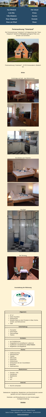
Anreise (23, 402)
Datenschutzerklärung (23, 414)
